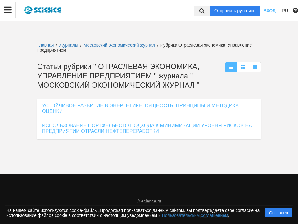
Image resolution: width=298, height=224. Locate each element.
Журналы (68, 45)
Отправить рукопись (234, 10)
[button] (8, 10)
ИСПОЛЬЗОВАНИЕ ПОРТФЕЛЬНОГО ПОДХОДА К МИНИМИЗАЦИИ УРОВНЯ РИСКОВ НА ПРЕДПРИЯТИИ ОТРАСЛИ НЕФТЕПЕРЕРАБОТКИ (147, 128)
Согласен (278, 212)
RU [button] (285, 10)
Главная (45, 45)
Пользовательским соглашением (195, 215)
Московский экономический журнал (120, 45)
